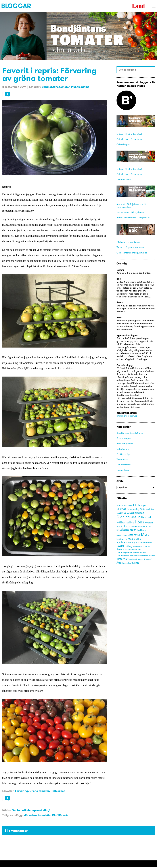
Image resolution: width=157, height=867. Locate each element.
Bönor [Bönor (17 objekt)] (130, 505)
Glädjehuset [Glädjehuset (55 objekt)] (126, 517)
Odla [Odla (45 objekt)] (120, 546)
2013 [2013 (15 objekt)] (118, 506)
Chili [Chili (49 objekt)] (136, 505)
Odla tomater (123, 448)
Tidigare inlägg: (12, 815)
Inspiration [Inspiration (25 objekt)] (122, 526)
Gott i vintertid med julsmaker (132, 252)
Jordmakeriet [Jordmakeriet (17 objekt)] (134, 526)
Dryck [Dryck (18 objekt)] (143, 505)
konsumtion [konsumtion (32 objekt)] (129, 529)
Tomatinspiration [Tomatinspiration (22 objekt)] (124, 552)
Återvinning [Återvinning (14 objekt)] (126, 563)
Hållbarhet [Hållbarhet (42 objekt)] (144, 517)
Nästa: (6, 810)
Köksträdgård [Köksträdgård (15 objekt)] (122, 535)
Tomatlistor (122, 459)
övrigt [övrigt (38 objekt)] (135, 562)
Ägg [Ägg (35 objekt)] (119, 562)
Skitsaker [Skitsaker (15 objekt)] (128, 550)
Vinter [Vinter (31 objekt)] (120, 559)
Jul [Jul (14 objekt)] (141, 526)
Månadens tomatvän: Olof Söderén (46, 815)
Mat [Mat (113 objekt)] (145, 534)
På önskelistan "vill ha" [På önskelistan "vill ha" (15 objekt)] (141, 546)
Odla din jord (123, 144)
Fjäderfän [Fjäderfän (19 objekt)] (144, 509)
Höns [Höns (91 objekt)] (139, 522)
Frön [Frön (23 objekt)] (151, 509)
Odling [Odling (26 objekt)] (128, 546)
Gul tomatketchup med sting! (31, 810)
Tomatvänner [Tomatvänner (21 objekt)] (139, 552)
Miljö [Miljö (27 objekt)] (138, 538)
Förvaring (21, 791)
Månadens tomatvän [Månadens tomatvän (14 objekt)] (144, 542)
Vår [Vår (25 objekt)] (126, 558)
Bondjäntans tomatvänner (130, 433)
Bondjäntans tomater (56, 87)
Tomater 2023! (124, 179)
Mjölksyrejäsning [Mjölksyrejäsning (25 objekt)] (126, 542)
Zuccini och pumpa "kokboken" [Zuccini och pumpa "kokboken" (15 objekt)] (140, 559)
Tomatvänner (123, 469)
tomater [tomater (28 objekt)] (137, 549)
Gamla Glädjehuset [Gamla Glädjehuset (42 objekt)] (130, 513)
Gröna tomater (39, 791)
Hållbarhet (58, 791)
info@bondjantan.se (127, 415)
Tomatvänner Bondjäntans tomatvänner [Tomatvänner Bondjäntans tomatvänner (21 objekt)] (136, 555)
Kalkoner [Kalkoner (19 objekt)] (147, 526)
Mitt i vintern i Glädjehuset (130, 212)
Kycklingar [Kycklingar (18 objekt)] (141, 530)
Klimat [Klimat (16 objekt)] (119, 530)
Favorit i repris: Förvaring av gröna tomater (49, 74)
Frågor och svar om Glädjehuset (133, 217)
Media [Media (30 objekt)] (131, 538)
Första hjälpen (124, 438)
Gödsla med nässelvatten (130, 139)
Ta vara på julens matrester (130, 247)
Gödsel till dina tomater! (129, 133)
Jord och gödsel (125, 443)
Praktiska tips (80, 87)
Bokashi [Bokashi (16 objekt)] (124, 506)
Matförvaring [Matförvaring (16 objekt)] (122, 539)
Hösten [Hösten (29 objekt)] (149, 522)
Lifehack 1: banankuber (128, 242)
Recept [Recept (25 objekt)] (120, 549)
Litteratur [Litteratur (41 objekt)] (134, 535)
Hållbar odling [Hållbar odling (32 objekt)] (125, 522)
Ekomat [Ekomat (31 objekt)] (121, 509)
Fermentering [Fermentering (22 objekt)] (132, 509)
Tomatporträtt (123, 464)
